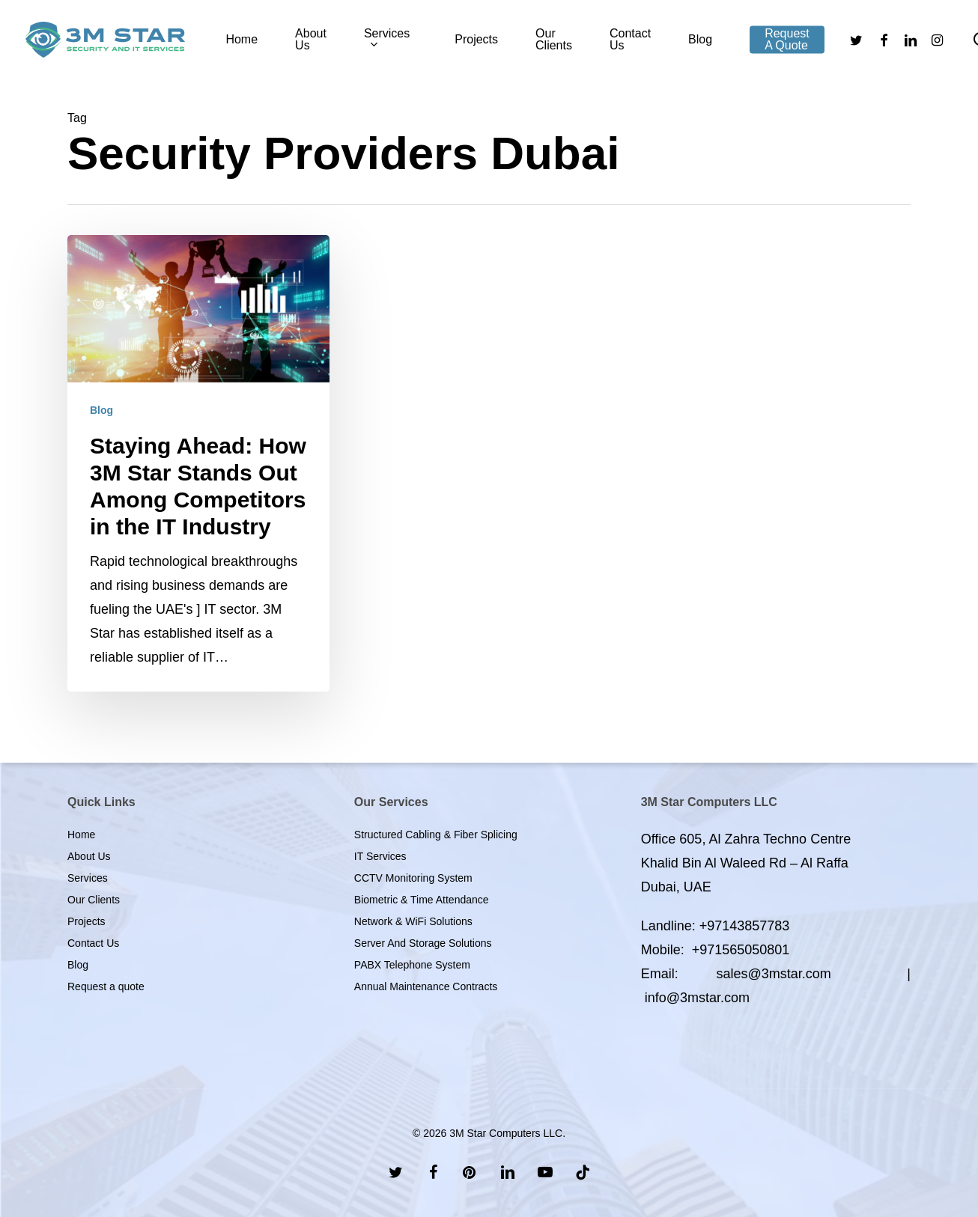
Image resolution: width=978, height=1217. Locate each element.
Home (81, 835)
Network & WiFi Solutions (413, 921)
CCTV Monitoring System (413, 878)
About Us (89, 856)
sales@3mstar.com (773, 973)
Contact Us (93, 943)
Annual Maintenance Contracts (425, 986)
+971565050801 (741, 949)
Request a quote (106, 986)
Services (87, 878)
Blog (101, 410)
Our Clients (93, 900)
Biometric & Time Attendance (421, 900)
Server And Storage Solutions (423, 943)
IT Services (380, 856)
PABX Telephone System (412, 965)
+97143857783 (744, 925)
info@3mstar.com (697, 997)
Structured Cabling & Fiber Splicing (435, 835)
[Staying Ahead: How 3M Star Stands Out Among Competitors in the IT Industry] (198, 463)
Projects (86, 921)
